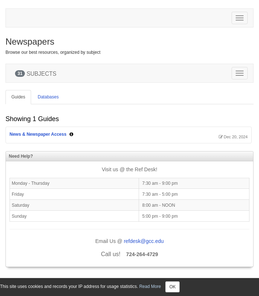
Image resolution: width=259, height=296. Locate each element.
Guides (18, 97)
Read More (150, 286)
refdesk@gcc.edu (144, 241)
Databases (48, 97)
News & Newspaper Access (38, 134)
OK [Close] (172, 286)
